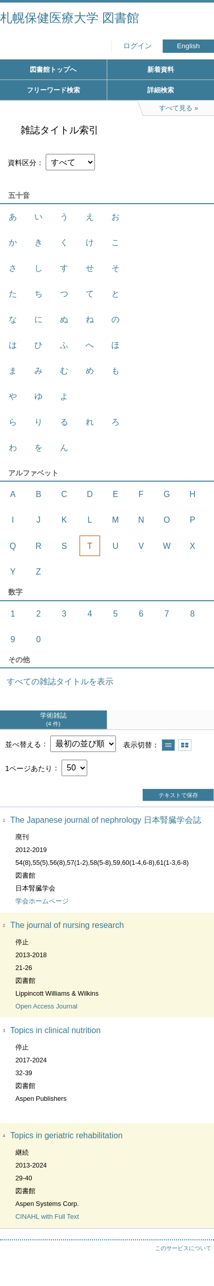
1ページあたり (28, 768)
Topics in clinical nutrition (55, 1030)
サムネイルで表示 (184, 745)
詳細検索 (160, 90)
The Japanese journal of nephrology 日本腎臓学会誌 (105, 820)
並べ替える (23, 744)
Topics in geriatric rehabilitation (66, 1135)
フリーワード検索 (53, 90)
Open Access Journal (46, 1006)
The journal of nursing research (67, 925)
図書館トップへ (53, 69)
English (188, 46)
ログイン (137, 46)
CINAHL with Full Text (47, 1216)
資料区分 (22, 163)
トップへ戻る (196, 1258)
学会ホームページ (42, 901)
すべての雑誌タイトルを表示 (60, 681)
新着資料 (160, 69)
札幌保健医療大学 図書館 (69, 18)
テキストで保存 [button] (178, 795)
